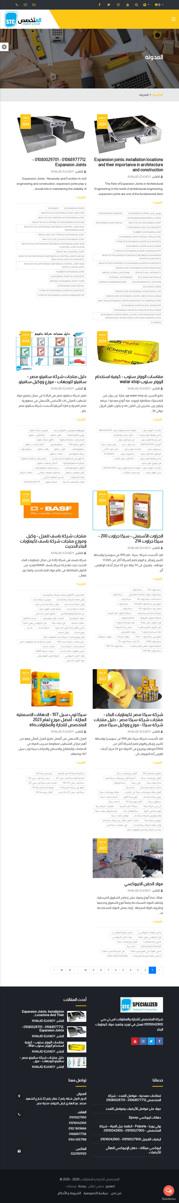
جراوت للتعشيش (128, 632)
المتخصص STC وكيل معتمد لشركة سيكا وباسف (63, 595)
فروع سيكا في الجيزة (152, 811)
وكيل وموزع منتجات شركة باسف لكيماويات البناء (63, 637)
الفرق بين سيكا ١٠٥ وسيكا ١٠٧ (72, 787)
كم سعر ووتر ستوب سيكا (106, 811)
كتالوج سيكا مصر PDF (152, 773)
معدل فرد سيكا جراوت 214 (149, 608)
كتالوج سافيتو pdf (76, 444)
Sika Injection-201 (151, 946)
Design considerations (112, 282)
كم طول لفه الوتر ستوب (150, 454)
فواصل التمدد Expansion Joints (144, 213)
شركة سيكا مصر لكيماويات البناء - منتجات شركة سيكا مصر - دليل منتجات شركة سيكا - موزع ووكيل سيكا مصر (128, 719)
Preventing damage (110, 213)
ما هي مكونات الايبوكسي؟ (149, 932)
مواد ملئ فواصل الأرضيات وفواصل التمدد (133, 1109)
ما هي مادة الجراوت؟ (123, 627)
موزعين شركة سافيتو (39, 430)
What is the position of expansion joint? (61, 218)
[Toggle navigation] (174, 20)
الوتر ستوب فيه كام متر (123, 435)
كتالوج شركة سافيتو (45, 440)
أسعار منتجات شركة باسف (72, 646)
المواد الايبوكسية (76, 618)
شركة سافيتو (51, 482)
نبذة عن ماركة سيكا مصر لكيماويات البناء (144, 830)
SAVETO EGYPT (32, 482)
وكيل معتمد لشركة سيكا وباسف (70, 599)
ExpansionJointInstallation (144, 218)
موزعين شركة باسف (42, 599)
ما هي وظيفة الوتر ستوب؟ (150, 435)
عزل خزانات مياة (59, 623)
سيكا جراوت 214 (154, 590)
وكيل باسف (63, 632)
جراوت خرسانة (123, 636)
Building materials (149, 277)
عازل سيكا (136, 783)
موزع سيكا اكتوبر (130, 797)
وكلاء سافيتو (43, 449)
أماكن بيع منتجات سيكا (127, 773)
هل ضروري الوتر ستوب (151, 463)
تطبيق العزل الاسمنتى (45, 613)
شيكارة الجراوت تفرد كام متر (119, 613)
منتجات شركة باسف (75, 609)
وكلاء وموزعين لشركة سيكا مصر (147, 816)
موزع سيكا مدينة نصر (152, 797)
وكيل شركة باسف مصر (74, 604)
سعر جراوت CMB (153, 641)
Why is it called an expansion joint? (63, 239)
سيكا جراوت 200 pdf (152, 651)
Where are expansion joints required (138, 268)
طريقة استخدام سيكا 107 (43, 787)
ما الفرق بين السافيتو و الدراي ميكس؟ (68, 458)
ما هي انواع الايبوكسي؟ (122, 932)
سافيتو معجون (56, 444)
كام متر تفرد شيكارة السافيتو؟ (71, 440)
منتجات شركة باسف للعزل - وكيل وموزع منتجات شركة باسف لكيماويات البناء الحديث (53, 541)
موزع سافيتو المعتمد (75, 435)
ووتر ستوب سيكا (108, 444)
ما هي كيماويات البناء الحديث (71, 651)
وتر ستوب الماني (110, 449)
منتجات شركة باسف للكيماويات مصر (35, 642)
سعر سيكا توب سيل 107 (39, 778)
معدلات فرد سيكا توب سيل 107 (43, 783)
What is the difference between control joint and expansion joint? (54, 228)
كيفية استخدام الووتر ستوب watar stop (117, 430)
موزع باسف (79, 632)
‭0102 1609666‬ (77, 1128)
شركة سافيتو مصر (76, 454)
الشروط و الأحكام (69, 1193)
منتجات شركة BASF (45, 651)
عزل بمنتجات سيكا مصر (117, 825)
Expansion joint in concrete (144, 227)
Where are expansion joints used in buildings (133, 296)
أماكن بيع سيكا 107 (134, 801)
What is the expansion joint (144, 223)
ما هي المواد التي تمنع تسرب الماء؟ (145, 951)
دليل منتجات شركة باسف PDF (70, 642)
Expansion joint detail (109, 223)
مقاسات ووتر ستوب (132, 449)
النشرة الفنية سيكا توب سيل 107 (70, 778)
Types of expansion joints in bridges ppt (137, 251)
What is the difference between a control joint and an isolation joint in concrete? (51, 258)
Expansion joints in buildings (143, 246)
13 (70, 970)
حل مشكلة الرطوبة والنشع (72, 613)
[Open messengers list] (168, 1190)
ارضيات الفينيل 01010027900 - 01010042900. (130, 1139)
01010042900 (77, 1123)
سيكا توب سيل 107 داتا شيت (71, 792)
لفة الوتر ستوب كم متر (124, 458)
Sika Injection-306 (117, 956)
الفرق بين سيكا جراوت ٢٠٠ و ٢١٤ (148, 636)
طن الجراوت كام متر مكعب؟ (149, 627)
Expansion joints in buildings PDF (141, 305)
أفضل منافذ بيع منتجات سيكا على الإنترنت (142, 792)
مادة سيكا (130, 787)
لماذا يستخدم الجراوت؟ (151, 632)
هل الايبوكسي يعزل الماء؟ (34, 623)
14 (62, 970)
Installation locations (116, 273)
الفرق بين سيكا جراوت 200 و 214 (147, 604)
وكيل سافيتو (56, 435)
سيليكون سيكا (154, 801)
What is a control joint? (70, 252)
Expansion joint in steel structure (140, 237)
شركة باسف (43, 628)
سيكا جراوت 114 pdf (115, 646)
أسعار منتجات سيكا (109, 797)
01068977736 (77, 1134)
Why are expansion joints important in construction (129, 301)
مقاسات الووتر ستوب (151, 430)
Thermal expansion (120, 277)
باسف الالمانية (29, 618)
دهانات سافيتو (56, 454)
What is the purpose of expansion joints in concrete (130, 263)
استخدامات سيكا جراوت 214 (149, 599)
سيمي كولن (96, 1186)
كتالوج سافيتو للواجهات (74, 468)
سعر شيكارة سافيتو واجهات (46, 468)
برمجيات (71, 1186)
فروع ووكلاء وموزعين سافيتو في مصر (69, 430)
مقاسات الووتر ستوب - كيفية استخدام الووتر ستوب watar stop (132, 468)
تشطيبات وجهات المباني (49, 472)
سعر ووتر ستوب (154, 449)
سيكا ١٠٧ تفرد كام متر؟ (128, 806)
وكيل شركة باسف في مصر (47, 604)
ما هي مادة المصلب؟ (152, 942)
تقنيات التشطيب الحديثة (73, 482)
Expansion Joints (74, 208)
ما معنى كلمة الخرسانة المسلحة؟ (147, 956)
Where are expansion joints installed (138, 291)
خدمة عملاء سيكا (154, 783)
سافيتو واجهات (77, 449)
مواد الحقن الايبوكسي (74, 656)
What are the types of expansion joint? (61, 235)
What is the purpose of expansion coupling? (58, 222)
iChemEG (156, 322)
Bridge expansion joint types (67, 281)
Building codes (152, 287)
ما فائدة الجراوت (127, 618)
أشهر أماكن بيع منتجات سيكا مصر (120, 778)
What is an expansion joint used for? (62, 213)
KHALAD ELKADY (139, 176)
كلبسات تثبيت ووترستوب (53, 618)
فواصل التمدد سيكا (119, 816)
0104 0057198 (77, 1139)
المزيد (157, 202)
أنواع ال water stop (151, 444)
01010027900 (77, 1117)
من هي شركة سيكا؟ (152, 806)
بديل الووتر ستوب (153, 472)
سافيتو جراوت (26, 449)
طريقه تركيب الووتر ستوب (49, 609)
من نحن (116, 1193)
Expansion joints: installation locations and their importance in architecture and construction (128, 164)
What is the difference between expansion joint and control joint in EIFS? (53, 245)
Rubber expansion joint (147, 232)
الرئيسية (157, 95)
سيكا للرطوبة (120, 783)
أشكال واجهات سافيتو (47, 463)
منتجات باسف (48, 646)
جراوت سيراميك (104, 636)
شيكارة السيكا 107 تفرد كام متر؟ (71, 773)
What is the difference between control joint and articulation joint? (54, 265)
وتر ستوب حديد (128, 444)
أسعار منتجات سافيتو (34, 444)
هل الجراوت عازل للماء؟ (150, 622)
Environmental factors (146, 282)
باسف (29, 628)
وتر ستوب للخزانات (131, 472)
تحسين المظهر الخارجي (53, 477)
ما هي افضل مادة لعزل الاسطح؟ (69, 628)
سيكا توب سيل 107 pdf (73, 783)
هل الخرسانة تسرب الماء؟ (113, 951)
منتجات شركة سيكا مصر (150, 787)
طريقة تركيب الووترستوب (48, 656)
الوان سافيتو (59, 449)
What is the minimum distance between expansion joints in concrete (131, 257)
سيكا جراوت (137, 590)
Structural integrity (148, 273)
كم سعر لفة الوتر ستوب (150, 440)
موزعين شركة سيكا (152, 820)
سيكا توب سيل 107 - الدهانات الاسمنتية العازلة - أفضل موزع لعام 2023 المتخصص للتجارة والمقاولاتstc (51, 719)
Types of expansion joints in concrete (138, 241)
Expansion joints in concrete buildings (137, 310)
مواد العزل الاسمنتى (75, 660)
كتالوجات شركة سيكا (105, 806)
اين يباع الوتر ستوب (126, 440)
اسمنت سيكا (114, 801)
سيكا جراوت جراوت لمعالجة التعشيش (144, 594)
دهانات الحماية (77, 623)
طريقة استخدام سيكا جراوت (149, 613)
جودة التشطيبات (77, 477)
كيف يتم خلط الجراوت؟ (125, 622)
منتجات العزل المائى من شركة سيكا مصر (121, 820)
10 (85, 970)
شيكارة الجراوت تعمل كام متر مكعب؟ (145, 646)
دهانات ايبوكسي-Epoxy (145, 1117)
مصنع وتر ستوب (127, 454)
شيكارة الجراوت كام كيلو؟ (150, 618)
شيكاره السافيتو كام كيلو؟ (73, 463)
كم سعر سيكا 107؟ (44, 773)
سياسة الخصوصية (96, 1193)
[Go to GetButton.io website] (169, 1198)
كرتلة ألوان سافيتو (37, 435)
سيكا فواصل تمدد (130, 811)
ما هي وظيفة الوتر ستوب (150, 458)
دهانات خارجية (26, 472)
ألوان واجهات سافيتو (75, 472)
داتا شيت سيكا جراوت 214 (129, 641)
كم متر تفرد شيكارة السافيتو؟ (33, 458)
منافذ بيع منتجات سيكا (109, 792)
